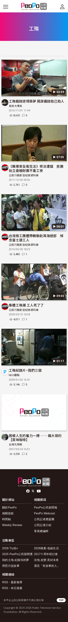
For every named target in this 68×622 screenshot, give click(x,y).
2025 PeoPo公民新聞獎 (17, 554)
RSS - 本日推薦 (12, 588)
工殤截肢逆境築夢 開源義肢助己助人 (36, 101)
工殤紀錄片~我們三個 (25, 370)
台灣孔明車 (15, 444)
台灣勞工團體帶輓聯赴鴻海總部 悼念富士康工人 (36, 237)
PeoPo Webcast (44, 513)
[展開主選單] (5, 6)
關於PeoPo (9, 507)
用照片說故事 (10, 565)
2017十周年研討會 (46, 554)
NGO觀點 (14, 375)
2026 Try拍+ (10, 548)
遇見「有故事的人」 (47, 565)
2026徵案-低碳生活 (46, 548)
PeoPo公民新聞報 (45, 507)
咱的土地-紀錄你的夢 (15, 559)
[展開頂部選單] (62, 6)
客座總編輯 (41, 531)
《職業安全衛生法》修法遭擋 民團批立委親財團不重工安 (36, 168)
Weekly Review (12, 525)
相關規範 (8, 513)
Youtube (39, 491)
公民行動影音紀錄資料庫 (24, 175)
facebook (28, 491)
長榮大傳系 (15, 106)
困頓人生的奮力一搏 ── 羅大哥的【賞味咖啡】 (35, 437)
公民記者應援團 (44, 519)
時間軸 (6, 519)
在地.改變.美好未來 (46, 559)
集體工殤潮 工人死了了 (26, 305)
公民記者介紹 (42, 525)
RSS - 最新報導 (12, 582)
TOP (61, 600)
